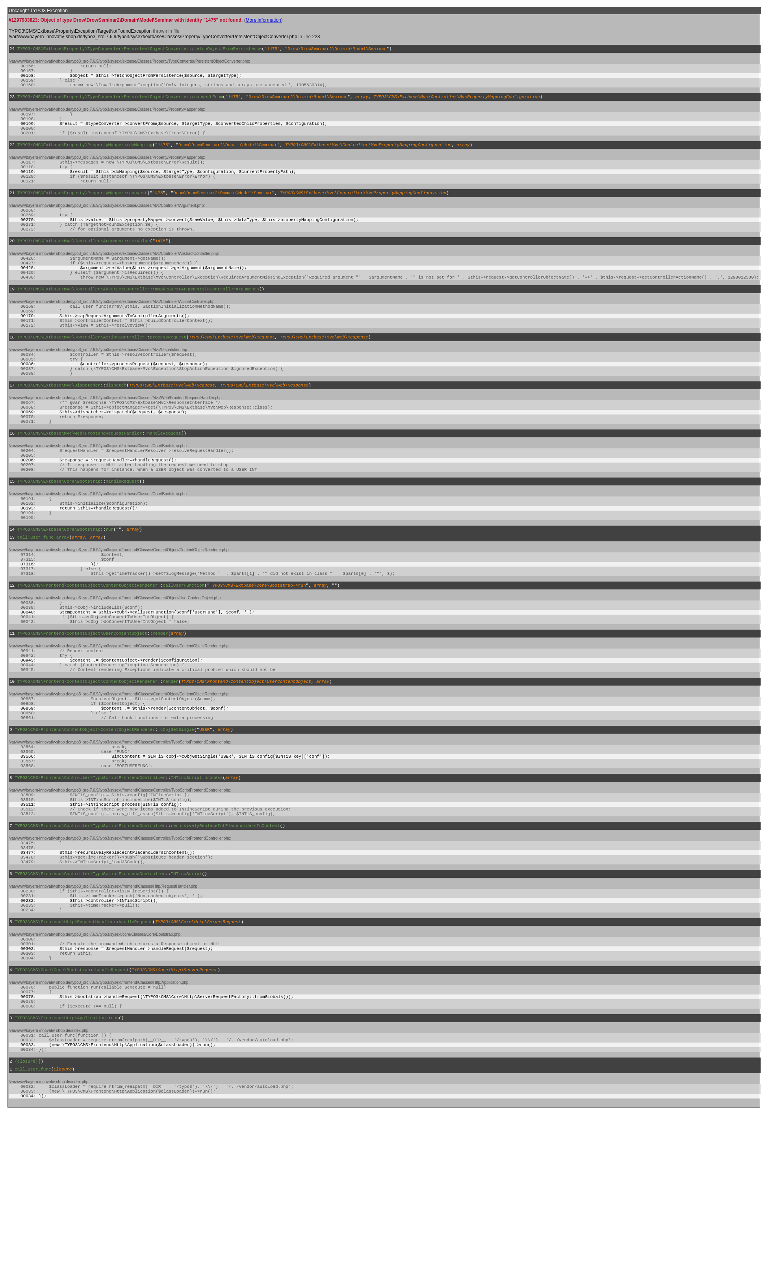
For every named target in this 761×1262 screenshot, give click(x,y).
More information (263, 20)
